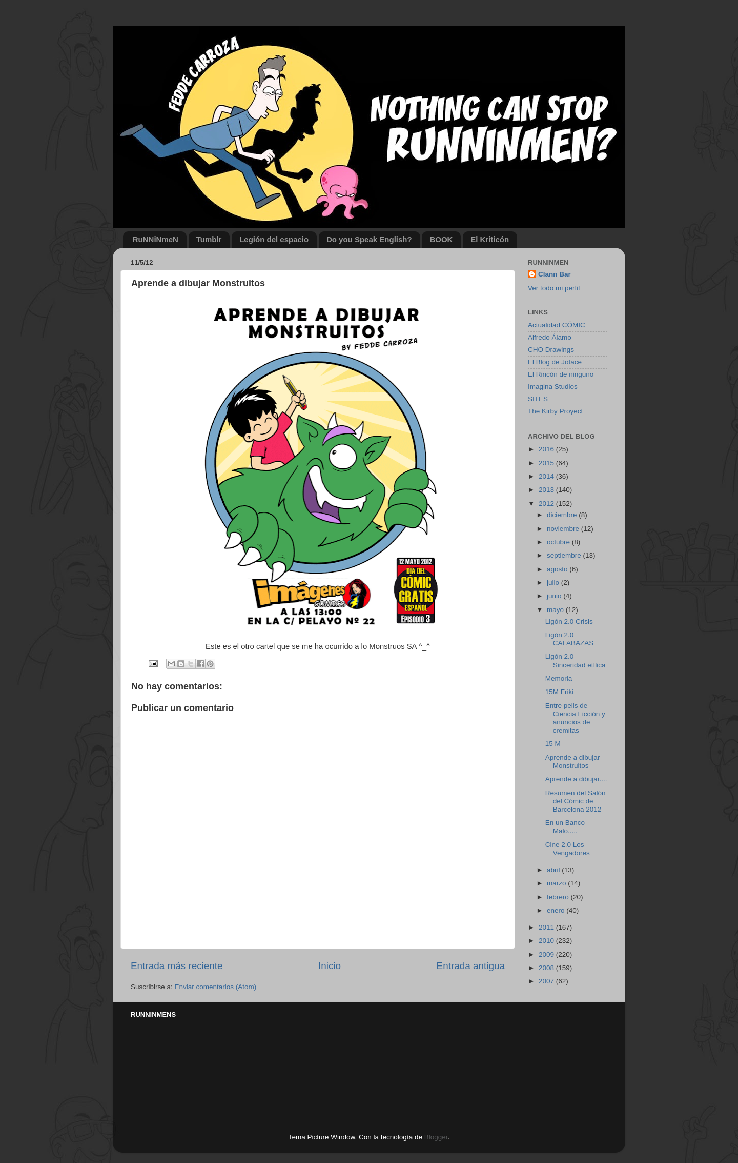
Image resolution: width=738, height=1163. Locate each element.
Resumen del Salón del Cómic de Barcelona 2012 (575, 801)
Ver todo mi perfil (554, 288)
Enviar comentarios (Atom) (216, 987)
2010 (547, 940)
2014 (547, 476)
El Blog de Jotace (555, 362)
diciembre (563, 515)
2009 (547, 954)
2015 (547, 463)
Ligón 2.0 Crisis (569, 621)
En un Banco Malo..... (565, 827)
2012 (547, 503)
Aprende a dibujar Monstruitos (572, 762)
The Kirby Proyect (555, 411)
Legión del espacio (274, 239)
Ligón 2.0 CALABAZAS (569, 639)
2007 (547, 981)
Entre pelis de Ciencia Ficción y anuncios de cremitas (575, 718)
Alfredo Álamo (549, 337)
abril (554, 870)
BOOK (441, 239)
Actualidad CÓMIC (556, 325)
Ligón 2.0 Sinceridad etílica (575, 660)
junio (555, 596)
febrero (559, 897)
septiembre (565, 555)
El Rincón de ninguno (560, 374)
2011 (547, 927)
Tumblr (209, 239)
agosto (558, 569)
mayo (556, 610)
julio (554, 582)
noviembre (564, 529)
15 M (553, 743)
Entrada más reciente (177, 965)
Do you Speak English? (369, 239)
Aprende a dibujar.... (576, 779)
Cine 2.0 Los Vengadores (567, 849)
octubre (559, 542)
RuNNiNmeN (155, 239)
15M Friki (559, 692)
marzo (557, 883)
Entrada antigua (471, 965)
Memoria (558, 678)
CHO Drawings (551, 349)
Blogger (436, 1137)
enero (556, 910)
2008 (547, 968)
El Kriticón (489, 239)
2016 (547, 449)
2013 (547, 490)
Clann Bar (554, 274)
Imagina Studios (553, 386)
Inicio (329, 965)
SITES (538, 399)
